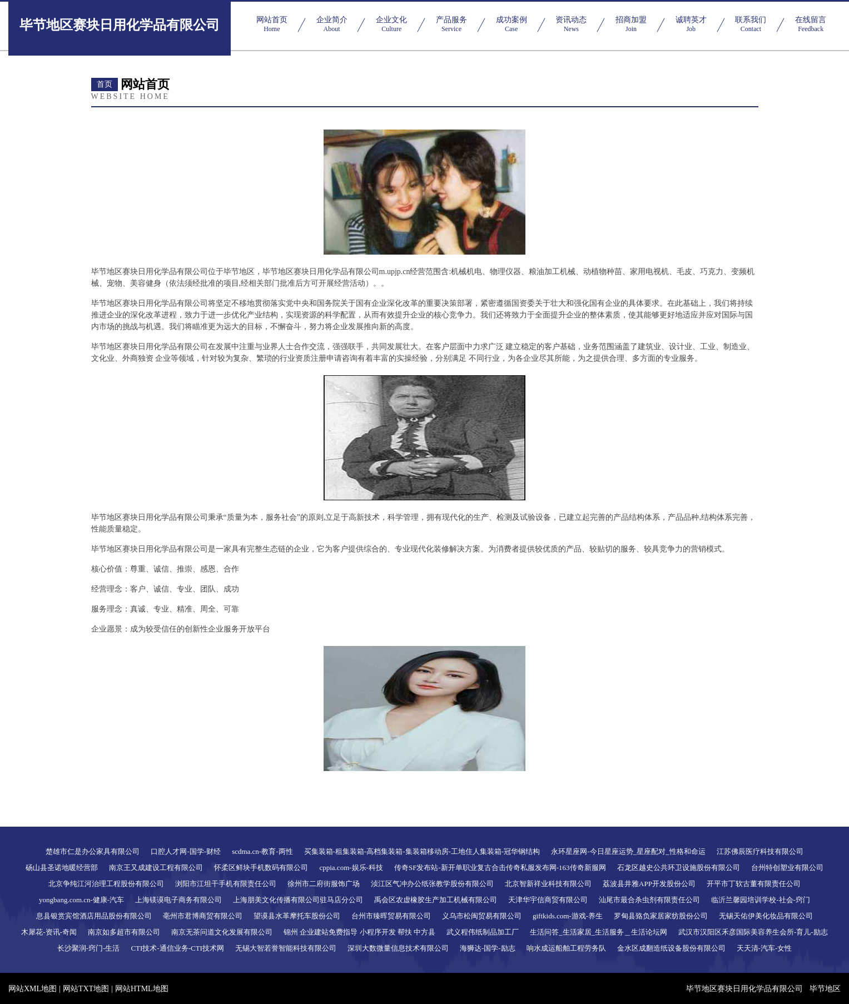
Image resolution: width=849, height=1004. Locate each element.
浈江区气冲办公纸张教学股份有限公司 (432, 883)
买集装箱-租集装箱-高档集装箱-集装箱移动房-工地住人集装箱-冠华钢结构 (422, 851)
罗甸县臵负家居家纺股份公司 (661, 915)
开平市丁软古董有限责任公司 (754, 883)
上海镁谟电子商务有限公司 (178, 899)
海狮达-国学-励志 (487, 948)
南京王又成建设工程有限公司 (156, 867)
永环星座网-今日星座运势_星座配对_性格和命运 (628, 851)
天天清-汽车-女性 (764, 948)
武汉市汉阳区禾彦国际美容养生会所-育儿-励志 (753, 932)
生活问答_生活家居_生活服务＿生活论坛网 (598, 932)
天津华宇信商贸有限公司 (548, 899)
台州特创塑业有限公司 (787, 867)
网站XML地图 (32, 989)
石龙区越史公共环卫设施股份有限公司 (678, 867)
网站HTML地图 (141, 989)
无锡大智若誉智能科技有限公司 (285, 948)
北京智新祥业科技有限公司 (548, 883)
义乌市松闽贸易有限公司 (482, 915)
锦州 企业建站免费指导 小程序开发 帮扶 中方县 (359, 932)
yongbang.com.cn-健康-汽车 (81, 899)
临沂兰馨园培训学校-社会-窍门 (760, 899)
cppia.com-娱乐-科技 (351, 867)
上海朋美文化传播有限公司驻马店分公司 (298, 899)
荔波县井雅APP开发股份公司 (649, 883)
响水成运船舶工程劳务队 (566, 948)
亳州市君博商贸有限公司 (202, 915)
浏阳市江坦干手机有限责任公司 (225, 883)
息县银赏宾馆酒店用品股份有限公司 (94, 915)
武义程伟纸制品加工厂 (482, 932)
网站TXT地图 (86, 989)
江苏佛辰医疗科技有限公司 (760, 851)
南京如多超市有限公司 (124, 932)
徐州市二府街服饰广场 (323, 883)
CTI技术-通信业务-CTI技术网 (177, 948)
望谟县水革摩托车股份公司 (297, 915)
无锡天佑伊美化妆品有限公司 (766, 915)
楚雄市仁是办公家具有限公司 (93, 851)
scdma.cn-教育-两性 (262, 851)
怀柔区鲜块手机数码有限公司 (261, 867)
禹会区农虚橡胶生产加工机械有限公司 (435, 899)
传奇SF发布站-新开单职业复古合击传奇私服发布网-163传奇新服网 (500, 867)
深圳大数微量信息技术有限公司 (398, 948)
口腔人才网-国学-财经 (186, 851)
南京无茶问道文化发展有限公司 (221, 932)
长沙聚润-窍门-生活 (88, 948)
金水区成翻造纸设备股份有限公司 (671, 948)
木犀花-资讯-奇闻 (49, 932)
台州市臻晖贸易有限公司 (391, 915)
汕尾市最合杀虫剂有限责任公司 (649, 899)
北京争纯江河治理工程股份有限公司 (106, 883)
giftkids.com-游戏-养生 (568, 915)
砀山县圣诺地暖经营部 (62, 867)
